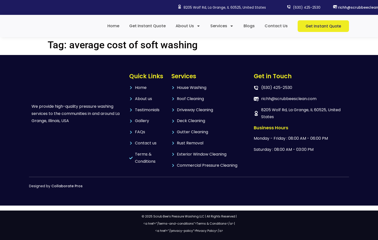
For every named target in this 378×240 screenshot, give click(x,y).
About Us (188, 26)
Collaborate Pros (67, 186)
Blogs (249, 26)
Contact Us (276, 26)
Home (113, 26)
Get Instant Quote (147, 26)
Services (222, 26)
